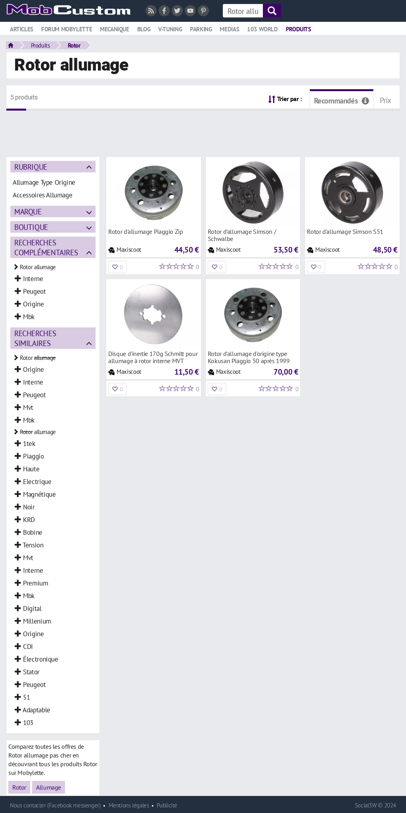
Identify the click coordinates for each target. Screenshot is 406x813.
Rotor (74, 45)
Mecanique (114, 29)
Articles (21, 29)
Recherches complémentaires (46, 247)
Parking (201, 29)
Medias (229, 29)
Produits (298, 29)
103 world (262, 29)
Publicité (167, 805)
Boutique (31, 227)
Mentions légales (129, 805)
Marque (28, 211)
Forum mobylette (66, 29)
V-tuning (170, 29)
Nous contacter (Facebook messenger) (55, 805)
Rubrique (30, 167)
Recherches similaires (35, 338)
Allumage (48, 787)
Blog (143, 29)
